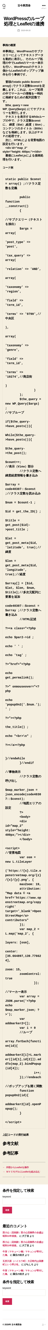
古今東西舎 (24, 5)
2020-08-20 (25, 30)
